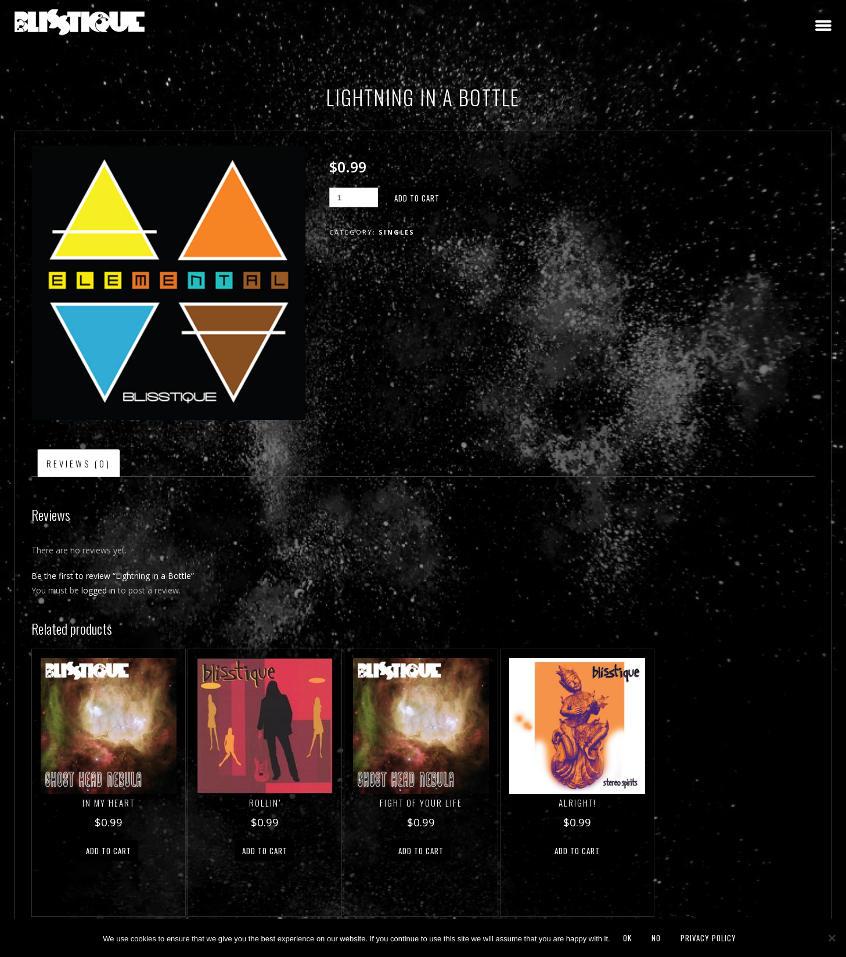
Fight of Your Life (421, 802)
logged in (98, 590)
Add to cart (417, 198)
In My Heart (108, 802)
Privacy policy (708, 938)
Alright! (577, 802)
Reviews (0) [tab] (78, 463)
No (656, 938)
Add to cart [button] (108, 851)
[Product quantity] (353, 197)
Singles (397, 232)
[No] (831, 938)
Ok (627, 938)
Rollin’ (265, 802)
